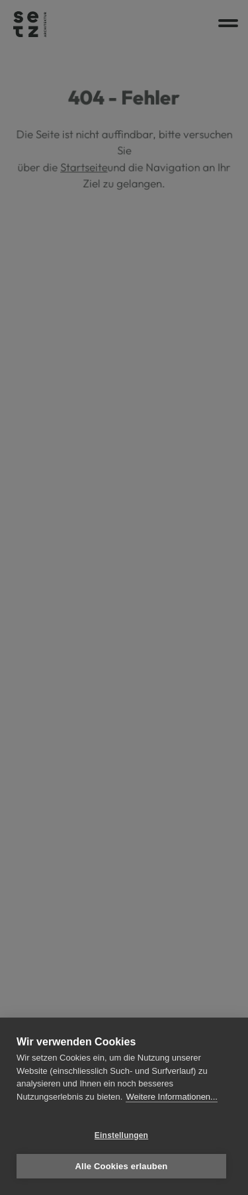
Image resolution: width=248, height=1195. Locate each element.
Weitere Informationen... (172, 1097)
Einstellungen (121, 1135)
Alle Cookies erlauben (121, 1166)
